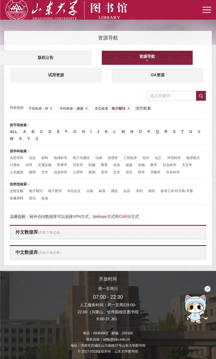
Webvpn (100, 216)
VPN (77, 216)
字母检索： (40, 109)
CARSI (125, 216)
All (13, 131)
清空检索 (143, 108)
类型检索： (112, 109)
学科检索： (74, 109)
